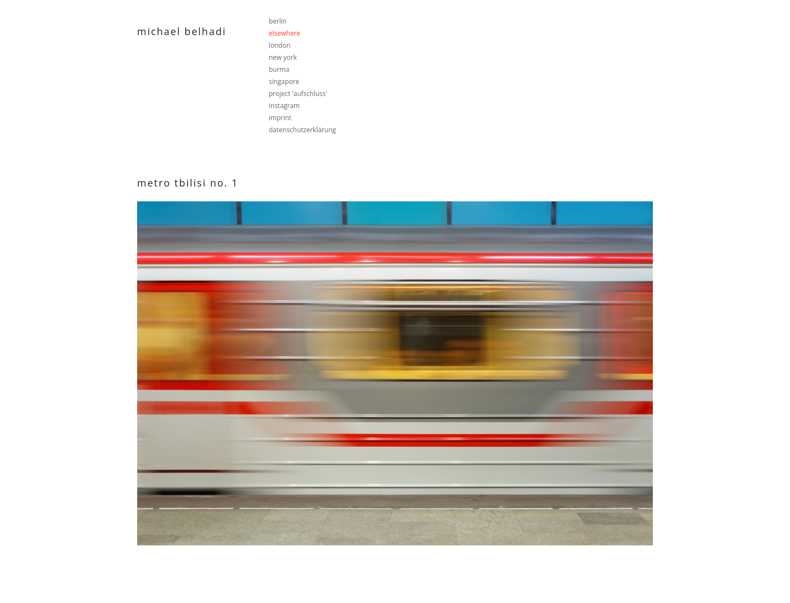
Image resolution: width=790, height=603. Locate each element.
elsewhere (284, 33)
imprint (280, 117)
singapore (284, 81)
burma (279, 69)
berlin (277, 21)
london (280, 45)
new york (283, 57)
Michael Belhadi (181, 31)
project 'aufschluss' (298, 93)
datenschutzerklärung (302, 129)
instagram (284, 105)
